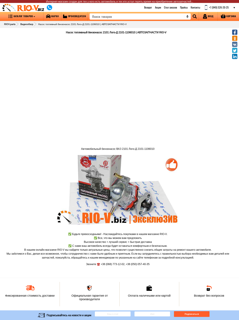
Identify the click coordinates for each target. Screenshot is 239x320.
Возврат (148, 7)
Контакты (195, 7)
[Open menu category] (21, 16)
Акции (158, 7)
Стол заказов (170, 7)
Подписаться (192, 314)
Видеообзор (26, 24)
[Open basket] (228, 16)
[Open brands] (52, 16)
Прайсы (184, 7)
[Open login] (208, 16)
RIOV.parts (9, 24)
